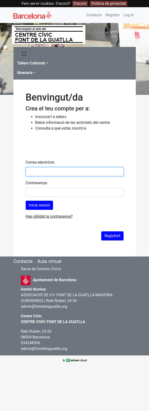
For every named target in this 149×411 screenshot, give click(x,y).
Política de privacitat (108, 3)
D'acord (80, 3)
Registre (112, 15)
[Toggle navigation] (24, 53)
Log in (128, 15)
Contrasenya (36, 183)
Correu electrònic (40, 162)
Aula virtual (49, 261)
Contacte (93, 15)
